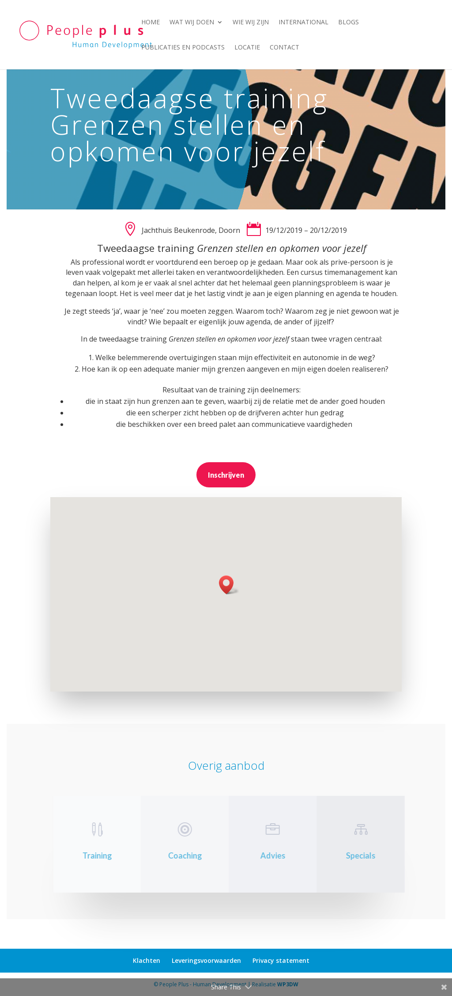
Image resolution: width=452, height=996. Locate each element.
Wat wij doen (192, 22)
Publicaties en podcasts (183, 47)
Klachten (146, 960)
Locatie (247, 47)
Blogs (348, 22)
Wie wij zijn (251, 22)
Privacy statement (280, 960)
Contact (284, 47)
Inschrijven (226, 475)
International (303, 22)
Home (150, 22)
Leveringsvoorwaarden (206, 960)
